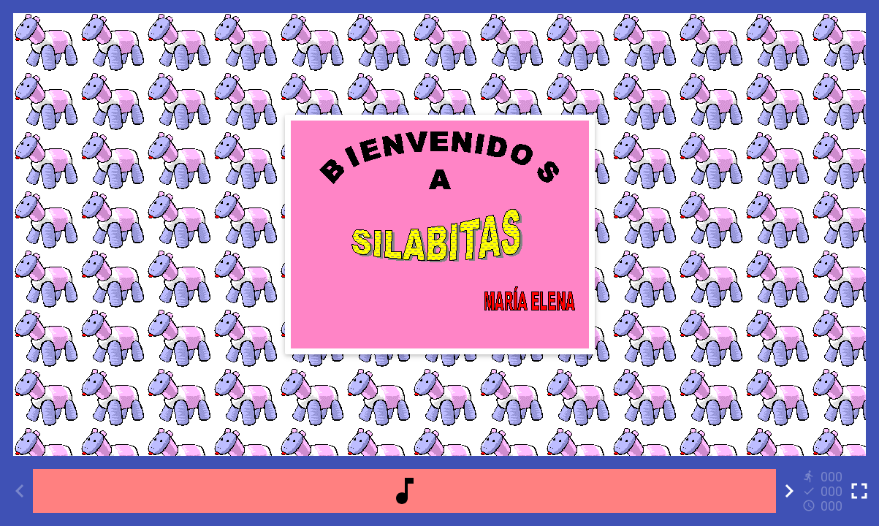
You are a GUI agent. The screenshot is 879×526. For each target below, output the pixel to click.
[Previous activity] (20, 491)
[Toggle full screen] (859, 491)
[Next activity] (789, 491)
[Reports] (824, 491)
